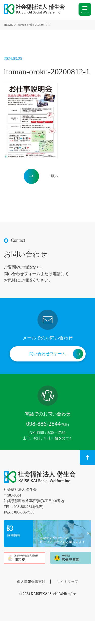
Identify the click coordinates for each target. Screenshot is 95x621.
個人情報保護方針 (31, 582)
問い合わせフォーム (47, 354)
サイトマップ (67, 582)
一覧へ (53, 176)
